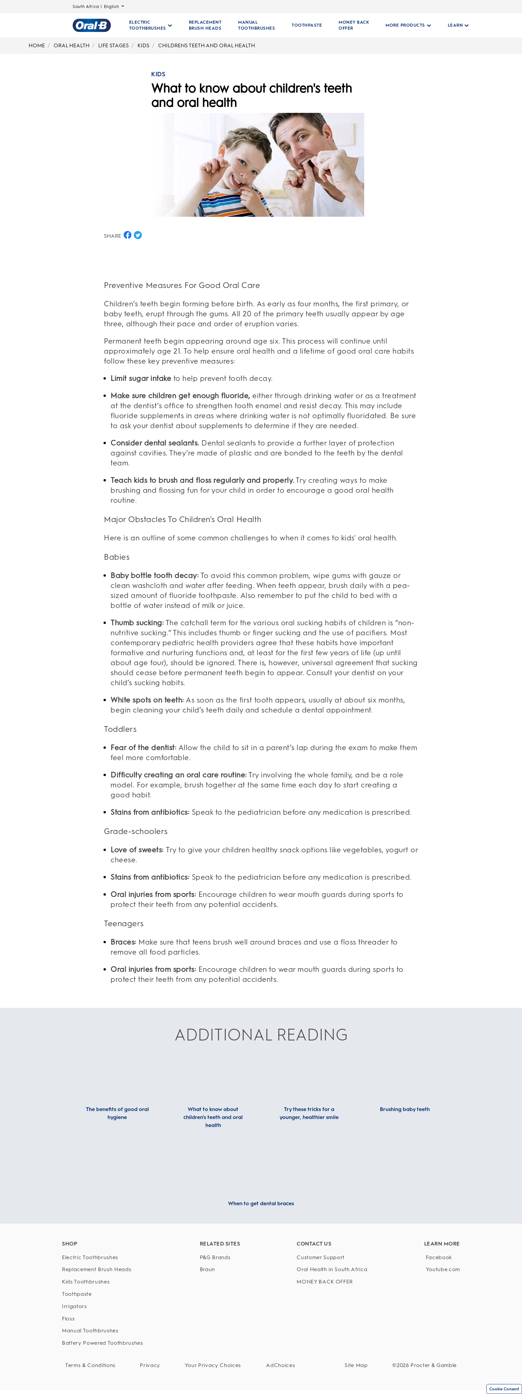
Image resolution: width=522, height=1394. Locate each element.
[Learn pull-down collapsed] (458, 25)
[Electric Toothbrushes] (102, 1258)
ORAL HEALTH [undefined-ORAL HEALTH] (72, 45)
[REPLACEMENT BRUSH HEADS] (205, 25)
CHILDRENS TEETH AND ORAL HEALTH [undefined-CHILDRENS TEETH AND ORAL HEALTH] (206, 45)
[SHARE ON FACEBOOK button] (127, 235)
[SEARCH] (518, 25)
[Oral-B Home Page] (92, 25)
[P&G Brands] (217, 1258)
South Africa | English (98, 6)
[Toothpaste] (102, 1294)
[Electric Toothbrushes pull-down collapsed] (150, 25)
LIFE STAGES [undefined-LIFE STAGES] (113, 45)
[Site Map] (366, 1365)
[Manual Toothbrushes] (102, 1331)
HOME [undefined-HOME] (37, 45)
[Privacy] (140, 1365)
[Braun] (217, 1269)
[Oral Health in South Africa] (327, 1269)
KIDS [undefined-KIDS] (143, 45)
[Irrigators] (102, 1306)
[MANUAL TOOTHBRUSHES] (256, 25)
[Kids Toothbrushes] (102, 1282)
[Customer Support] (327, 1258)
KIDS (158, 74)
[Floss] (102, 1319)
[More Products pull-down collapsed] (408, 25)
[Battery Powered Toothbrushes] (102, 1343)
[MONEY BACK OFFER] (354, 25)
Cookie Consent (504, 1389)
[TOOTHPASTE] (307, 25)
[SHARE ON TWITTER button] (138, 235)
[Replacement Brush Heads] (102, 1269)
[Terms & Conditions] (90, 1365)
